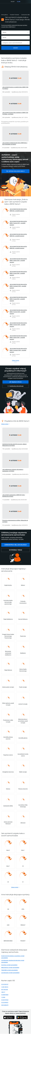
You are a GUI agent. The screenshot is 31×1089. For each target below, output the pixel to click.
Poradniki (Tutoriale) (14, 14)
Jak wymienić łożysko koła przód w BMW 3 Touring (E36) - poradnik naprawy (18, 311)
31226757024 (4, 1000)
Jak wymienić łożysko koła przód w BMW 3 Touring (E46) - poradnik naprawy (18, 324)
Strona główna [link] (4, 14)
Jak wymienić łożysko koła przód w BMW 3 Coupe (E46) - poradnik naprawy (18, 273)
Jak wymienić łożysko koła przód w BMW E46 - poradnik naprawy (18, 210)
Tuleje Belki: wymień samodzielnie (9, 970)
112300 (3, 997)
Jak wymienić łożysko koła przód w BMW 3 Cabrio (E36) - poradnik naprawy (18, 260)
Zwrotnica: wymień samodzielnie (9, 965)
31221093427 (4, 1002)
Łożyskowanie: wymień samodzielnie (10, 972)
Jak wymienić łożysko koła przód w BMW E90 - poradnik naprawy (18, 247)
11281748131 (4, 987)
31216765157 (4, 984)
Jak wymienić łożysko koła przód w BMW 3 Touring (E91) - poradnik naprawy (18, 223)
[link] (15, 82)
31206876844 (4, 994)
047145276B (4, 989)
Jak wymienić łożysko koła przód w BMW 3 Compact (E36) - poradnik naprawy (18, 286)
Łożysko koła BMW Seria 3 (17, 171)
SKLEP (12, 1)
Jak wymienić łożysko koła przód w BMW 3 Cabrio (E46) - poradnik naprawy (18, 337)
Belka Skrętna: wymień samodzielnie (10, 967)
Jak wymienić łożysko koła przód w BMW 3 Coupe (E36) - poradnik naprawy (18, 298)
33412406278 (4, 1005)
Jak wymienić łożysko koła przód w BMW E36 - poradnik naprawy (18, 235)
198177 (3, 992)
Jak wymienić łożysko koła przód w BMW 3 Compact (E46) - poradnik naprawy (18, 350)
